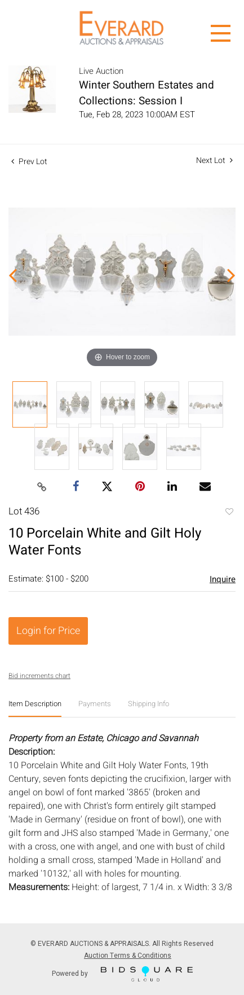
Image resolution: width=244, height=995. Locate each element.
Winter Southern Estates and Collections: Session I (146, 93)
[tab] (34, 708)
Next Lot (214, 160)
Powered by (122, 973)
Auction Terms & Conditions (127, 955)
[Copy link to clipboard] (41, 487)
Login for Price (48, 631)
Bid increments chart (39, 676)
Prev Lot (29, 162)
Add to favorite (229, 512)
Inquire (223, 579)
